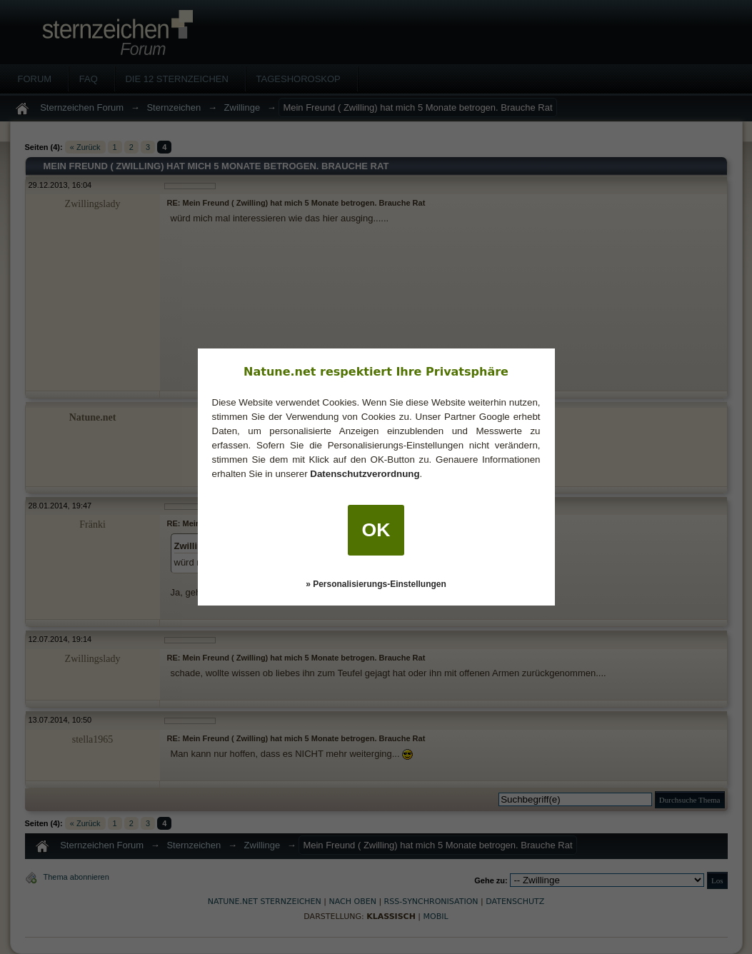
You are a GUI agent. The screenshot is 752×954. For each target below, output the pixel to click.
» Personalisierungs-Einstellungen (376, 584)
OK (376, 530)
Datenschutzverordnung (364, 473)
